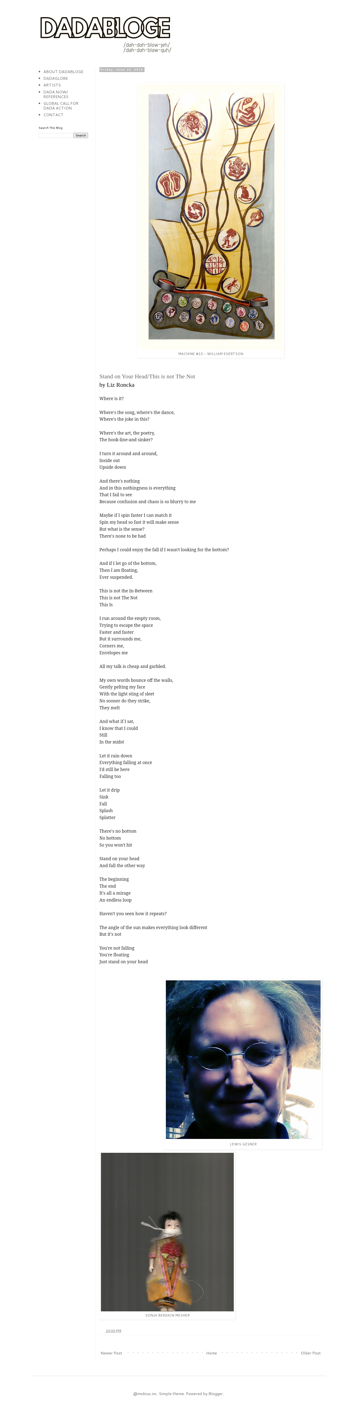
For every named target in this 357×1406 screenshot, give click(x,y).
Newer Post (111, 1353)
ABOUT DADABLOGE (63, 71)
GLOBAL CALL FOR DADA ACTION (61, 105)
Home (211, 1353)
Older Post (311, 1353)
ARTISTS (52, 85)
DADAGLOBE (55, 78)
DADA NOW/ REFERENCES (55, 94)
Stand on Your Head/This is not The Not (147, 376)
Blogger (215, 1393)
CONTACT (53, 114)
